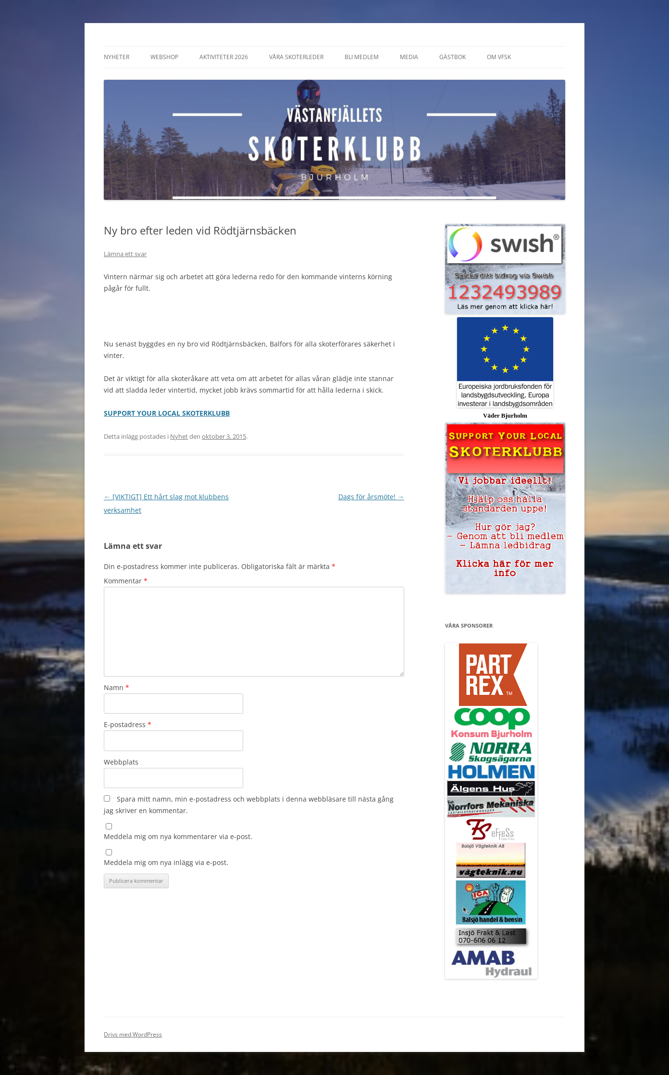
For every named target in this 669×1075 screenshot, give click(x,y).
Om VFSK (499, 57)
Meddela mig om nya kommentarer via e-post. (178, 836)
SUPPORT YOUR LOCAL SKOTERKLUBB (167, 413)
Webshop (164, 57)
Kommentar (126, 580)
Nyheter (116, 57)
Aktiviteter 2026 (223, 57)
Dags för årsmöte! (371, 496)
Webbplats (121, 761)
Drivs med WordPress (133, 1034)
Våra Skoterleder (296, 57)
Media (409, 57)
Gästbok (452, 57)
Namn (116, 687)
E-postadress (127, 724)
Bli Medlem (362, 57)
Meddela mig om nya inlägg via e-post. (166, 862)
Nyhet (179, 436)
